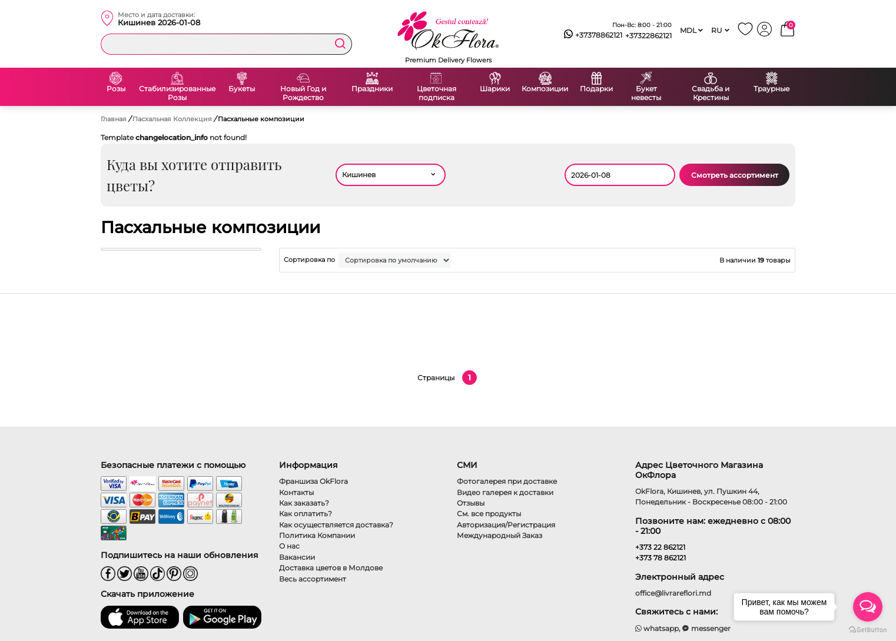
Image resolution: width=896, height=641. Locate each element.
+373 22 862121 (660, 547)
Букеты (241, 89)
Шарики (495, 89)
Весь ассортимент (312, 578)
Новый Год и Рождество (303, 93)
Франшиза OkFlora (313, 481)
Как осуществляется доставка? (336, 524)
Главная (114, 119)
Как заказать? (304, 503)
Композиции (545, 89)
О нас (289, 546)
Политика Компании (317, 535)
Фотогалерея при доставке (507, 481)
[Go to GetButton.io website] (868, 629)
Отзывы (470, 503)
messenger (706, 628)
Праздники (372, 89)
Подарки (596, 89)
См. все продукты (489, 513)
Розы (116, 89)
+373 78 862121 (660, 557)
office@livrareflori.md (673, 593)
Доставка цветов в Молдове (331, 567)
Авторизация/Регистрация (506, 524)
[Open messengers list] (867, 607)
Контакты (296, 492)
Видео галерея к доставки (505, 492)
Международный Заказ (499, 535)
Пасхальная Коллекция (173, 119)
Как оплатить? (305, 513)
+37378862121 (593, 35)
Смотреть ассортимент (734, 175)
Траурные (771, 89)
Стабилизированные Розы (177, 93)
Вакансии (297, 557)
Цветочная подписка (436, 93)
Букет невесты (646, 93)
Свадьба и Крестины (710, 93)
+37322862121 (648, 35)
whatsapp (657, 628)
